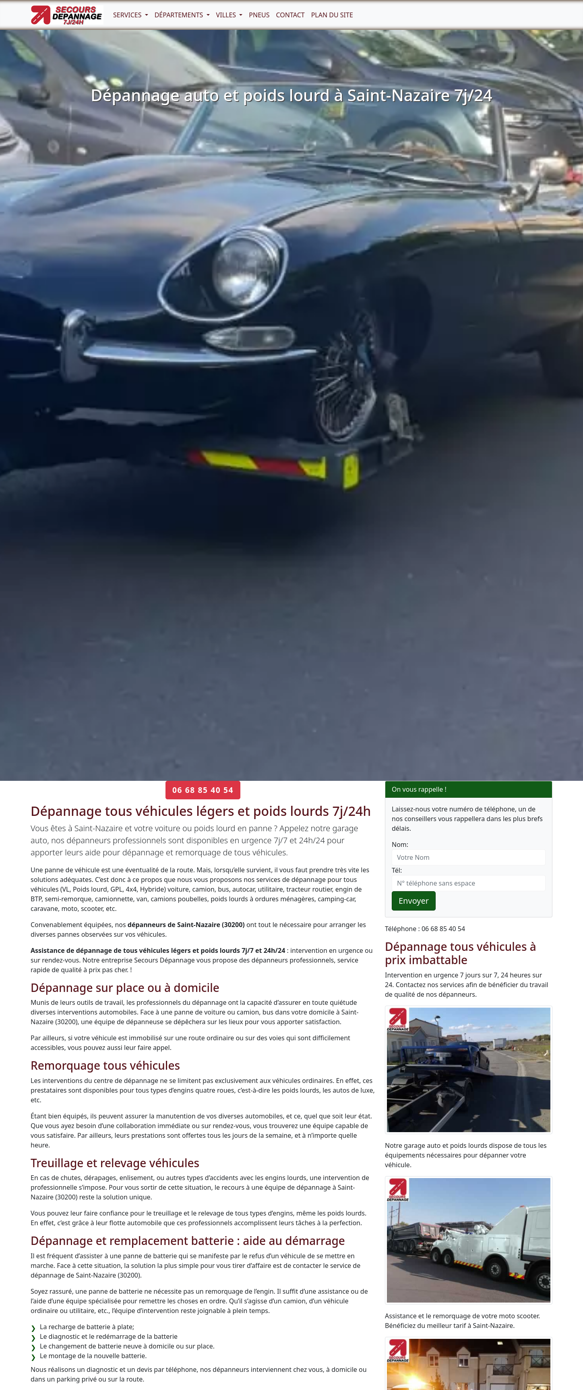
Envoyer (414, 900)
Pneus (259, 14)
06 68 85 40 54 (203, 789)
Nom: (400, 844)
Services (128, 14)
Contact (290, 14)
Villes (227, 14)
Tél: (397, 870)
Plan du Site (332, 14)
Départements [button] (180, 14)
